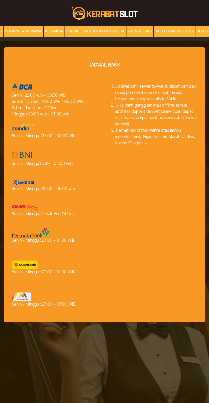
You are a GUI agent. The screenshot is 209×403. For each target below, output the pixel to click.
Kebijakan (54, 31)
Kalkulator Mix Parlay (104, 31)
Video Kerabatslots (173, 31)
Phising (72, 31)
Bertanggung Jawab (23, 31)
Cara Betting (140, 31)
